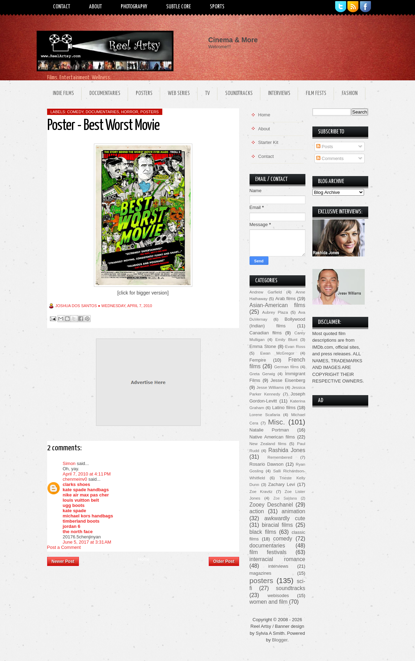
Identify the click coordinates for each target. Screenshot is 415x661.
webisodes (278, 595)
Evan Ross (295, 346)
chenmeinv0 (75, 479)
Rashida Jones (286, 450)
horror (129, 112)
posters (149, 112)
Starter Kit (268, 142)
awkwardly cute (284, 518)
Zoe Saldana (285, 498)
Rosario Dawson (267, 464)
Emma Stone (263, 346)
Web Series (179, 93)
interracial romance (277, 559)
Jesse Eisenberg (288, 380)
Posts (324, 146)
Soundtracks (239, 93)
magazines (261, 573)
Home (143, 559)
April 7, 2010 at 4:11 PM (87, 474)
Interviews (279, 93)
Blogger (279, 639)
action (257, 511)
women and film (269, 602)
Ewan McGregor (277, 353)
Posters (144, 93)
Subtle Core (178, 6)
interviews (278, 566)
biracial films (277, 525)
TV (207, 93)
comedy (75, 112)
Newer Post (63, 561)
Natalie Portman (269, 430)
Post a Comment (64, 547)
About (95, 6)
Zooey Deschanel (271, 505)
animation (293, 511)
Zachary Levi (281, 484)
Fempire (258, 360)
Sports (217, 6)
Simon (69, 463)
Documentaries (104, 93)
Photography (134, 6)
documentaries (102, 112)
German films (286, 366)
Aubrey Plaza (275, 312)
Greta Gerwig (262, 373)
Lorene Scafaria (265, 414)
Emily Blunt (286, 339)
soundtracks (290, 588)
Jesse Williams (270, 387)
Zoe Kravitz (261, 491)
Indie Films (63, 93)
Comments (329, 158)
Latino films (284, 407)
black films (263, 532)
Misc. (276, 422)
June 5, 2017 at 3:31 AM (87, 542)
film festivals (268, 552)
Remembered (279, 457)
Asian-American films (277, 305)
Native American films (272, 437)
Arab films (285, 298)
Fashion (350, 93)
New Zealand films (268, 443)
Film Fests (316, 93)
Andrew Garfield (266, 292)
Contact (61, 6)
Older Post (224, 561)
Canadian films (266, 332)
